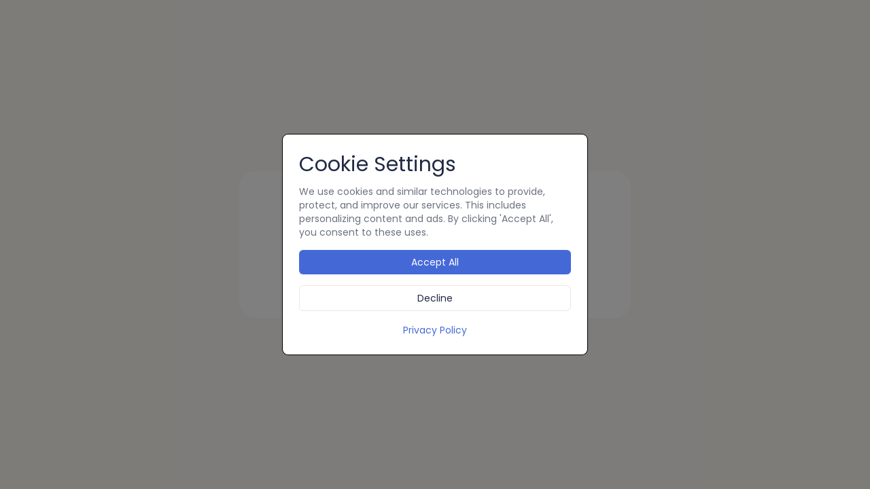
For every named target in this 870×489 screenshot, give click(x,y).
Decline (435, 298)
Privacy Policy (435, 330)
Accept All (435, 262)
